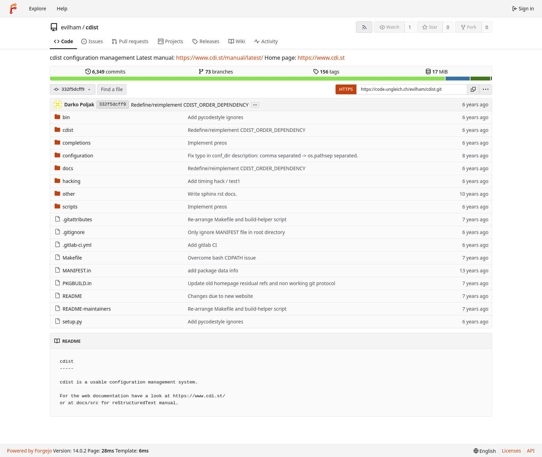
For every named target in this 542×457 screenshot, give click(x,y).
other (65, 194)
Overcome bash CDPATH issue (222, 257)
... (255, 104)
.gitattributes (73, 219)
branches (215, 71)
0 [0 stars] (448, 27)
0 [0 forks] (486, 27)
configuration (74, 155)
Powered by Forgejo (29, 450)
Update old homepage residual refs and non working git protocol (261, 283)
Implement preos (207, 142)
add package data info (213, 270)
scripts (66, 206)
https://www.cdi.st (321, 57)
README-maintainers (83, 308)
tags (326, 71)
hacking (68, 181)
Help (62, 8)
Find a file (112, 89)
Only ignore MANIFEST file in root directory (236, 232)
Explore (37, 8)
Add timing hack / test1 (214, 181)
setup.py (68, 321)
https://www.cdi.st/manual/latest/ (219, 57)
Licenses (511, 450)
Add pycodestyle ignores (215, 117)
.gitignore (70, 232)
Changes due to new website (220, 296)
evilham (71, 27)
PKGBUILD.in (73, 283)
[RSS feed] (364, 27)
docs (64, 168)
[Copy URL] (473, 89)
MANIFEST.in (73, 270)
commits (105, 71)
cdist (92, 27)
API (530, 450)
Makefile (68, 257)
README (68, 296)
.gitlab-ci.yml (73, 245)
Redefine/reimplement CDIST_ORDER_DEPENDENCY (190, 104)
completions (73, 142)
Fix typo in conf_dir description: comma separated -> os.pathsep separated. (273, 155)
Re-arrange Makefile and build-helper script (237, 219)
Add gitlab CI (202, 245)
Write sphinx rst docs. (212, 194)
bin (62, 117)
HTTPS (346, 89)
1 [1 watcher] (410, 27)
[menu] (485, 89)
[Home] (13, 8)
